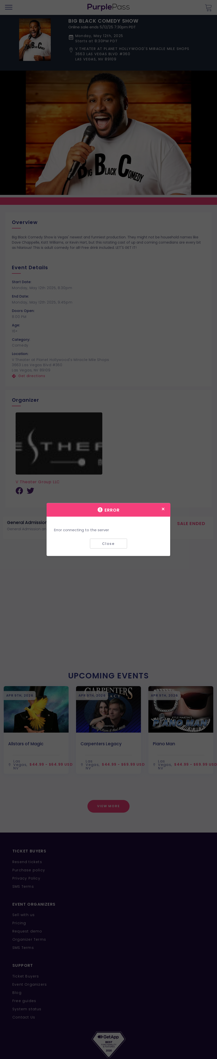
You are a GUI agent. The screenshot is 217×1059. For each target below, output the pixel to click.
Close (108, 543)
